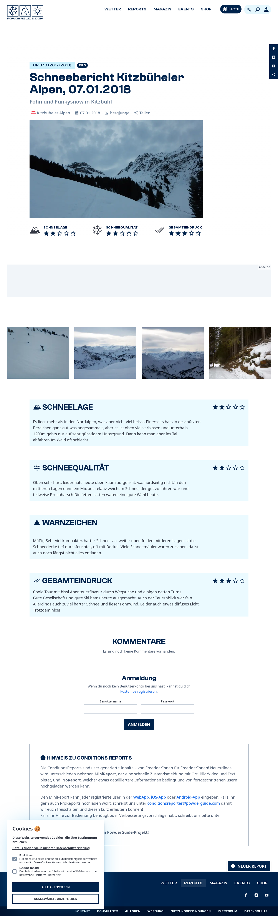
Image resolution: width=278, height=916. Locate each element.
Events (186, 9)
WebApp (141, 797)
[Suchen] (257, 9)
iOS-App (158, 797)
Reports (137, 9)
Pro (82, 65)
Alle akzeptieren (55, 887)
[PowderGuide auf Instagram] (273, 57)
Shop (206, 9)
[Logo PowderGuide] (25, 12)
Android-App (188, 797)
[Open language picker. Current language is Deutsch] (249, 9)
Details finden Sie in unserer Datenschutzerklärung (51, 848)
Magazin (162, 9)
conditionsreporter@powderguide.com (183, 803)
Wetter (112, 9)
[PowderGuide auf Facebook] (273, 48)
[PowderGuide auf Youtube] (273, 66)
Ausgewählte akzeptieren (55, 899)
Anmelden (139, 724)
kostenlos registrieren (138, 691)
